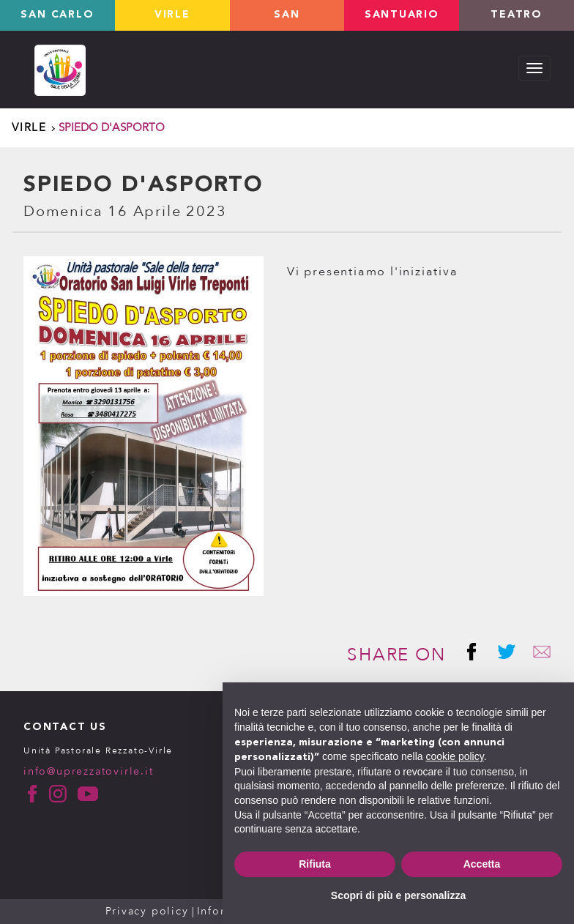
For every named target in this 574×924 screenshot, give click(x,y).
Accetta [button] (482, 864)
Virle (172, 15)
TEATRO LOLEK (517, 20)
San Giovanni (286, 20)
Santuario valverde (402, 20)
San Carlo (57, 15)
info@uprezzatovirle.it (88, 771)
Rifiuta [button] (315, 864)
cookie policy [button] (455, 756)
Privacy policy (146, 911)
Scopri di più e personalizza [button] (398, 895)
